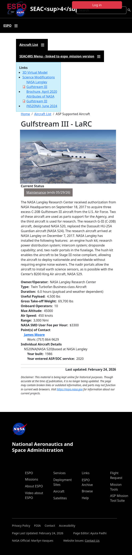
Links (86, 473)
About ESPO (34, 486)
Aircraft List (42, 114)
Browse (87, 491)
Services (59, 473)
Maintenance (36, 192)
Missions (31, 479)
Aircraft (58, 491)
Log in (97, 5)
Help (85, 498)
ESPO (29, 473)
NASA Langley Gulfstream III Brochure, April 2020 (41, 87)
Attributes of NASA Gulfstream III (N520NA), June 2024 (41, 101)
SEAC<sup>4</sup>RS (59, 9)
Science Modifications (38, 77)
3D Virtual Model (34, 72)
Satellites (60, 498)
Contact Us (92, 540)
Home (25, 114)
